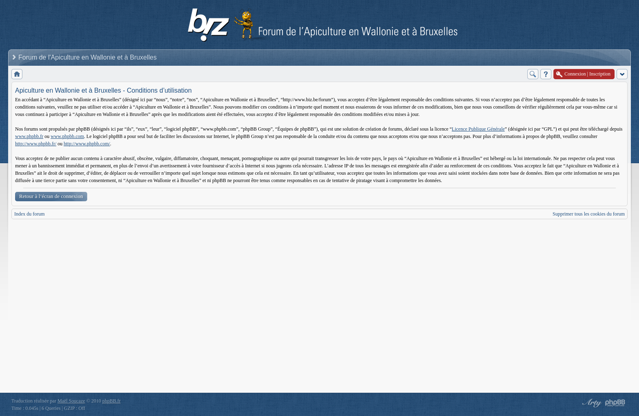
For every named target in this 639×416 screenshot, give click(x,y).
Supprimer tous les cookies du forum (589, 214)
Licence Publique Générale (478, 129)
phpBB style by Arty (591, 403)
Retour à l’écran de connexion (51, 196)
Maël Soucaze (71, 401)
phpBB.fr (111, 401)
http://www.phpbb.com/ (87, 144)
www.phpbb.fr (29, 136)
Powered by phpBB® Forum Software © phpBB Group (615, 403)
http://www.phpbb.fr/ (35, 144)
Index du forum (29, 214)
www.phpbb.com (67, 136)
